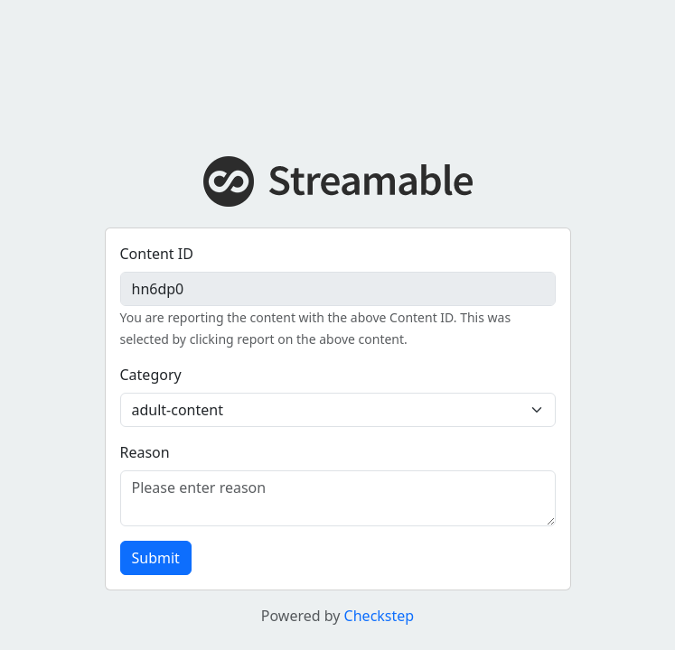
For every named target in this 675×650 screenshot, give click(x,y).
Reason (145, 452)
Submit (156, 558)
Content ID (156, 254)
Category (151, 375)
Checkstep (379, 616)
